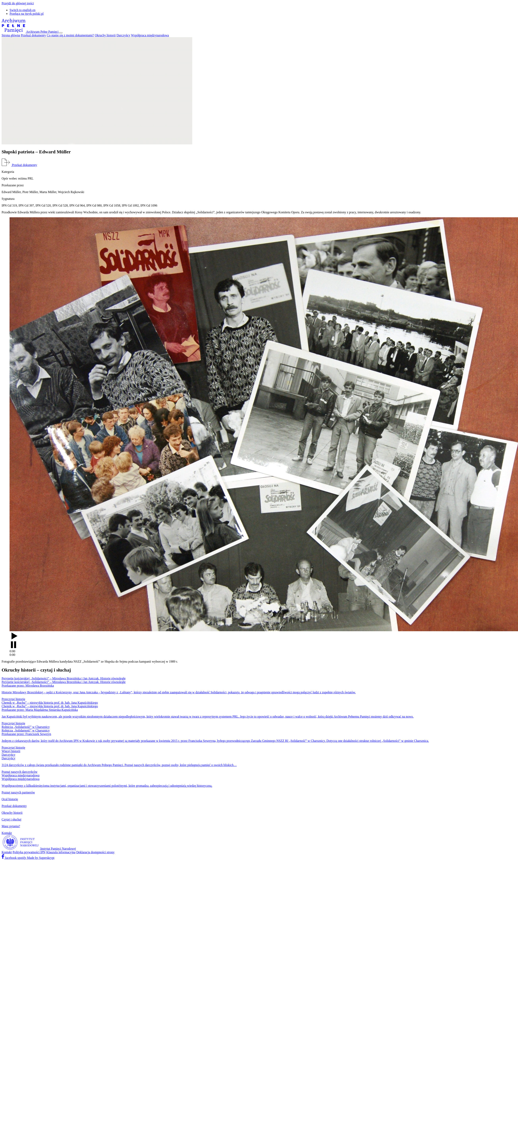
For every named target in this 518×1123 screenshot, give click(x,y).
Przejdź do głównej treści (18, 3)
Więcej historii (11, 751)
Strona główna (11, 35)
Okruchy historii (105, 35)
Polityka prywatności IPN (29, 852)
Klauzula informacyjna (60, 852)
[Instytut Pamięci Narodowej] (39, 848)
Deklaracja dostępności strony (95, 852)
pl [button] (27, 13)
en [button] (22, 10)
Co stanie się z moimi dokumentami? (70, 35)
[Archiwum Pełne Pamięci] (30, 31)
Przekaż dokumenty (33, 35)
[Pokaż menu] (61, 32)
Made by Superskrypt (40, 857)
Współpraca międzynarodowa (150, 35)
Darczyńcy (123, 35)
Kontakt (7, 852)
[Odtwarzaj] (259, 640)
